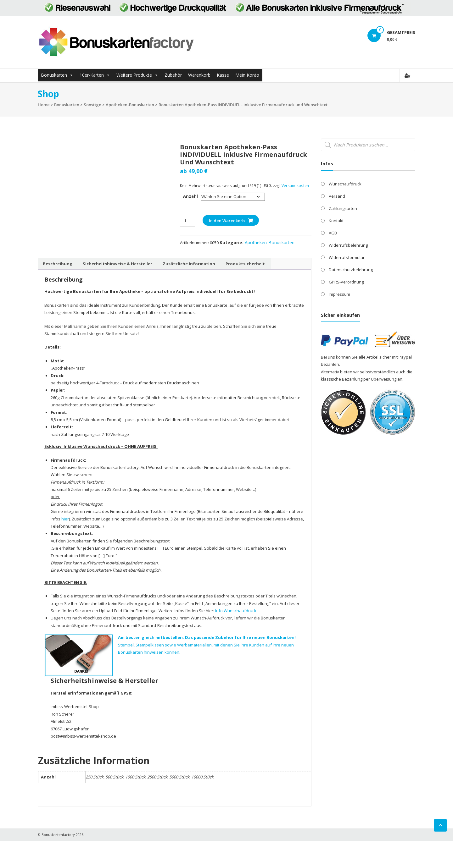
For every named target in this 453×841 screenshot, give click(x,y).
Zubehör (173, 75)
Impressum (339, 294)
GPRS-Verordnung (346, 282)
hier (65, 519)
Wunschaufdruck (345, 184)
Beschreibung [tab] (57, 264)
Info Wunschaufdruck (235, 610)
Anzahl (190, 196)
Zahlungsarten (343, 208)
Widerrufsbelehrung (348, 245)
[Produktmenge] (187, 221)
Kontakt (336, 220)
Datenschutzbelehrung (351, 269)
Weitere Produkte (134, 75)
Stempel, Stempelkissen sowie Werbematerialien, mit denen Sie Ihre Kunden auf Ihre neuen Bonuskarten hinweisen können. (207, 645)
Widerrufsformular (347, 257)
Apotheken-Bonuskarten (130, 104)
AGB (333, 233)
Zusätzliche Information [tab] (189, 264)
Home (44, 104)
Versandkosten (295, 185)
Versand (337, 196)
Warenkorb (199, 75)
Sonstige (92, 104)
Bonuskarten (54, 75)
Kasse (223, 75)
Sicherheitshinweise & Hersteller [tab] (117, 264)
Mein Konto (247, 75)
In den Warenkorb (227, 220)
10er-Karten (92, 75)
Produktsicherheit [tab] (245, 264)
